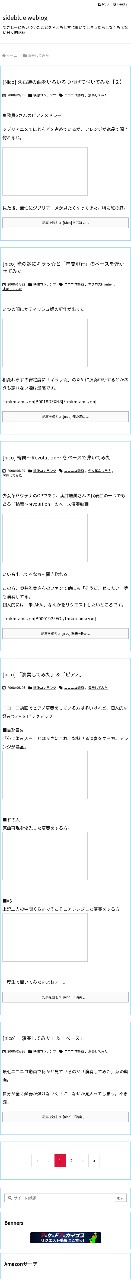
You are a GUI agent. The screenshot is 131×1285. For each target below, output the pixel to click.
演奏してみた (98, 95)
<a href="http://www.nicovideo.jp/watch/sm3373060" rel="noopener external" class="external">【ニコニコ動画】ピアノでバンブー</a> (45, 856)
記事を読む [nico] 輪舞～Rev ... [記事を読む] (65, 633)
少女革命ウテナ (99, 470)
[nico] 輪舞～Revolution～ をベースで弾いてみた (56, 457)
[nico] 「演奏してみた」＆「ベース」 (43, 1037)
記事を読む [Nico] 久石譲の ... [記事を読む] (65, 222)
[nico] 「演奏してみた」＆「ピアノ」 (43, 674)
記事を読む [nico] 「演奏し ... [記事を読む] (65, 997)
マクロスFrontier (100, 284)
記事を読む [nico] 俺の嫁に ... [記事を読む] (65, 416)
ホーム (12, 55)
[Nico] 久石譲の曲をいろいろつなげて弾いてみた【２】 (63, 81)
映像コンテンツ (44, 95)
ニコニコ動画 (74, 95)
